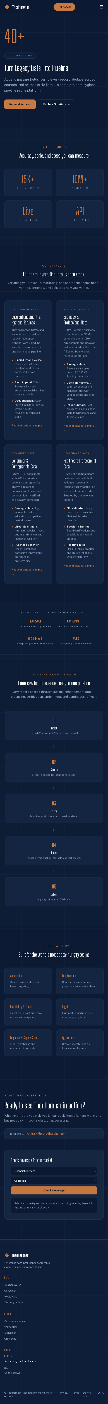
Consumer (10, 1290)
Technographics (13, 1302)
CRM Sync (10, 1338)
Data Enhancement (15, 1321)
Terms (75, 1392)
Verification (11, 1327)
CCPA (101, 1392)
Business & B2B (13, 1284)
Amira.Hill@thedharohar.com (20, 1361)
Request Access (20, 104)
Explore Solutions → (56, 104)
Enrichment (11, 1332)
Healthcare (10, 1296)
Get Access (64, 7)
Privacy (64, 1392)
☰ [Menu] (102, 6)
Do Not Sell (87, 1394)
